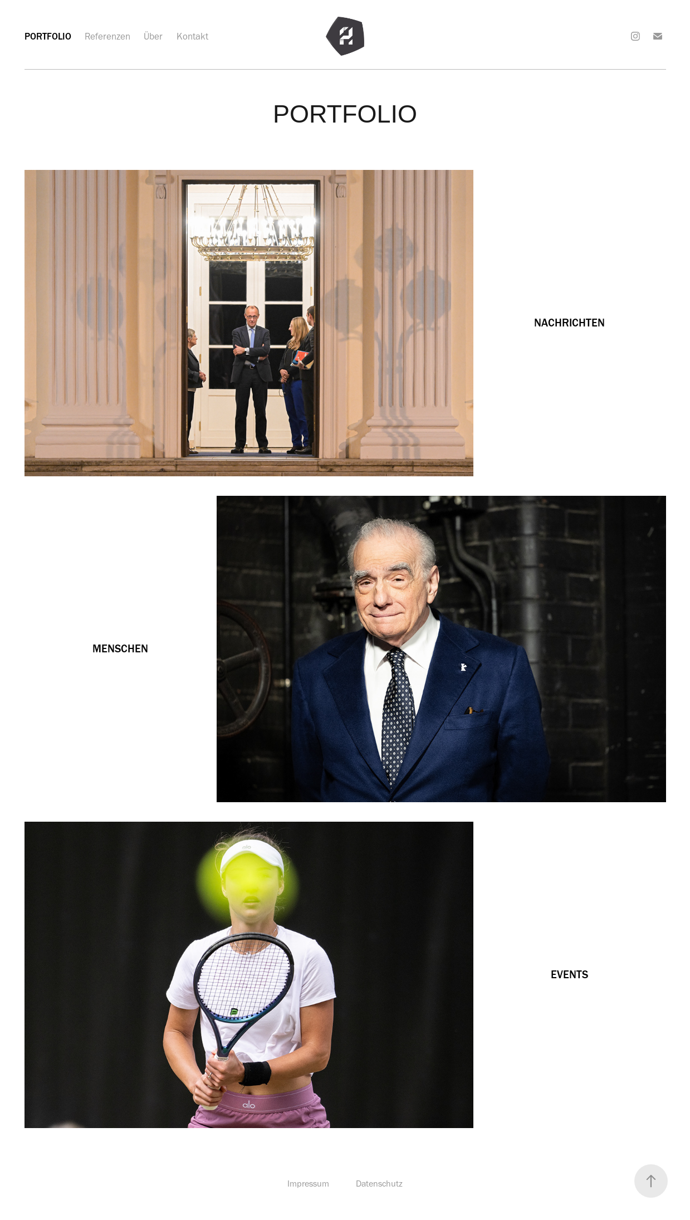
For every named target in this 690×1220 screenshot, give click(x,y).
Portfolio (48, 36)
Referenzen (107, 36)
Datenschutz (379, 1183)
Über (153, 36)
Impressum (308, 1183)
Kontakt (192, 36)
